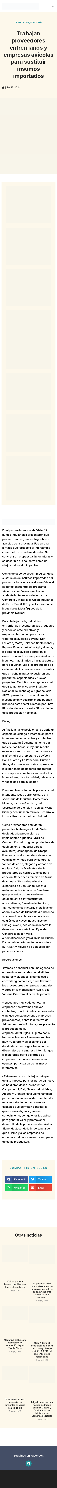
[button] (53, 6)
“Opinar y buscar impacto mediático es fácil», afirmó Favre (15, 1284)
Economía (36, 22)
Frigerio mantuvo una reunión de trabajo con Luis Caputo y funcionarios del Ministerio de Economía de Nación (42, 1409)
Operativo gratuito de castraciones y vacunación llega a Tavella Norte (15, 1344)
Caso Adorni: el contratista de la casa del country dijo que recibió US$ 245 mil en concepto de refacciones (42, 1350)
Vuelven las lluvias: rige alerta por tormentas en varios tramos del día (15, 1403)
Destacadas (22, 22)
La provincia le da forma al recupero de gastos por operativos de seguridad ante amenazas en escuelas (42, 1290)
